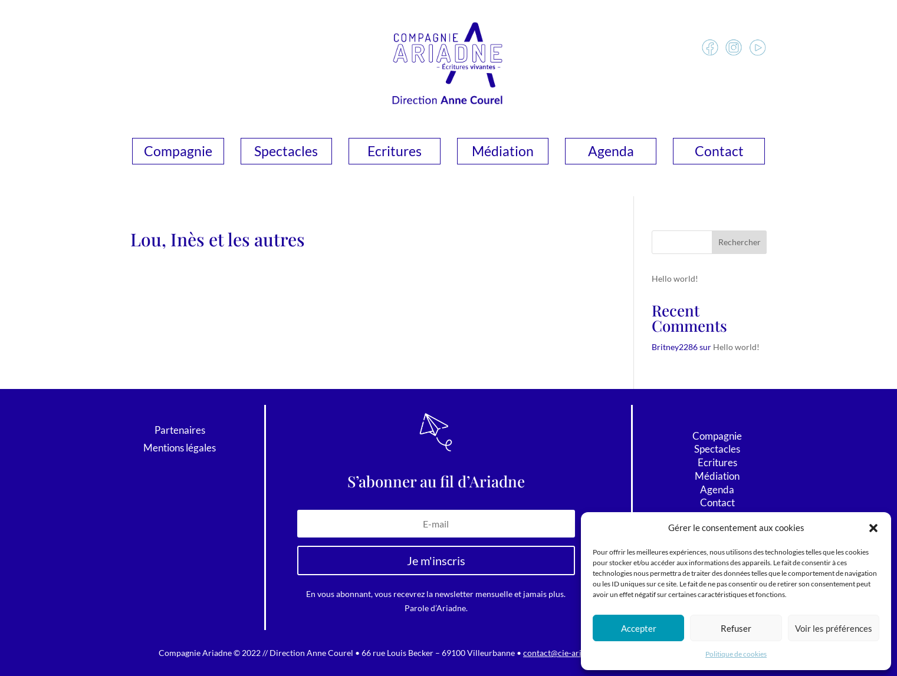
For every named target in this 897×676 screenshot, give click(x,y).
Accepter (638, 628)
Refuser (736, 628)
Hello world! (675, 278)
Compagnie (178, 153)
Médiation (503, 153)
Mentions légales (179, 449)
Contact (719, 153)
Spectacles (286, 153)
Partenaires (180, 431)
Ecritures (394, 153)
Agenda (611, 153)
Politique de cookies (736, 653)
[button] (873, 528)
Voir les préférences (833, 628)
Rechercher (739, 242)
